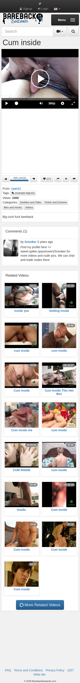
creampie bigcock (23, 193)
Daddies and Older (30, 202)
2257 (70, 670)
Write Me (39, 674)
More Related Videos (39, 605)
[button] (57, 8)
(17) (47, 178)
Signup (26, 8)
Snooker (30, 242)
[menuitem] (52, 103)
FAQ (8, 670)
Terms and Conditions (28, 670)
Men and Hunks (13, 207)
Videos (29, 207)
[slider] (24, 103)
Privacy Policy (55, 670)
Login (43, 8)
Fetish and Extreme (56, 202)
